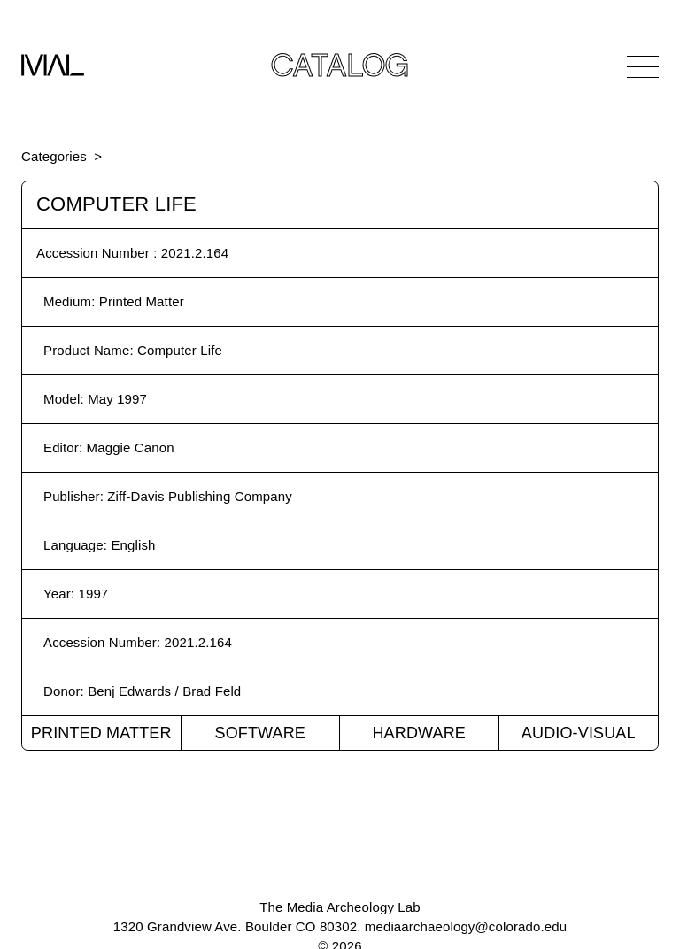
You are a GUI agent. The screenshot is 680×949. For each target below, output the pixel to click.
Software (259, 733)
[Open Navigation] (643, 66)
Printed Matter (101, 733)
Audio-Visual (579, 733)
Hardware (419, 733)
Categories (54, 156)
